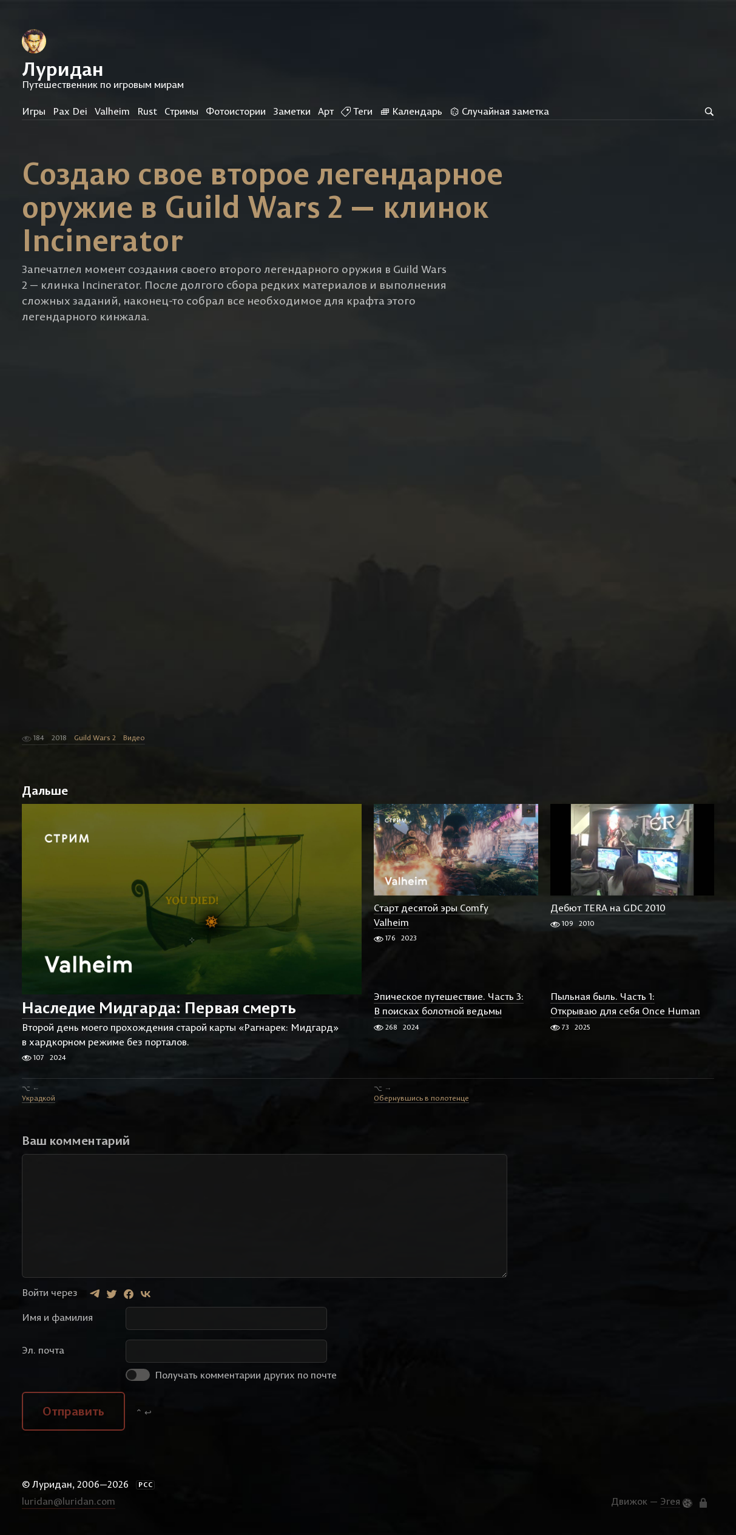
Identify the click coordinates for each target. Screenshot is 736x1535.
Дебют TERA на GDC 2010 (608, 908)
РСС (145, 1484)
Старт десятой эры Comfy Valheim (431, 915)
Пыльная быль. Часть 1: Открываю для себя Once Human (625, 1004)
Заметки (292, 111)
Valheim (112, 111)
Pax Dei (70, 111)
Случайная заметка (499, 111)
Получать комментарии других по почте (231, 1375)
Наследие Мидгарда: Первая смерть (159, 1008)
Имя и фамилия (57, 1317)
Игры (34, 111)
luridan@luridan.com (68, 1501)
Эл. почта (43, 1350)
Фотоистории (236, 111)
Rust (147, 111)
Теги (357, 111)
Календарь (411, 111)
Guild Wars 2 (95, 737)
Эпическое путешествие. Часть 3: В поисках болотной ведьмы (449, 1004)
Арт (326, 111)
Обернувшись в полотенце (421, 1097)
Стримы (181, 111)
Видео (134, 737)
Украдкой (38, 1097)
